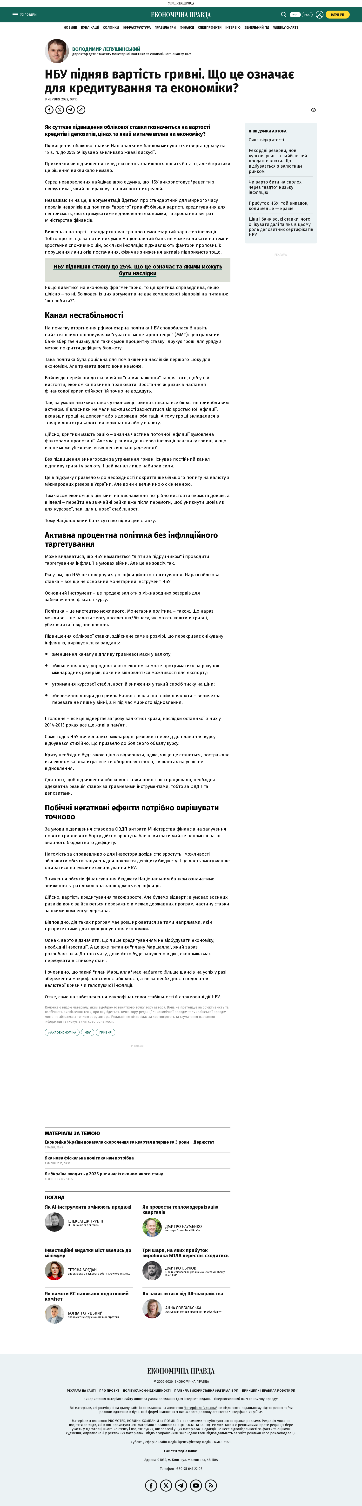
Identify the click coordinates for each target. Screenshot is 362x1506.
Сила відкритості (266, 140)
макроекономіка (62, 1032)
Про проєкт (109, 1390)
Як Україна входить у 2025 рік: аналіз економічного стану (104, 1174)
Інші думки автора (268, 131)
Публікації (90, 28)
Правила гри (165, 28)
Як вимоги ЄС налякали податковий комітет (87, 1296)
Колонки (111, 28)
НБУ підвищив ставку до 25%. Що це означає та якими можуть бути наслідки (137, 270)
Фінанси (187, 28)
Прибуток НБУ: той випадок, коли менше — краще (278, 206)
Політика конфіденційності (147, 1390)
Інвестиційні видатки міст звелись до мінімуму (88, 1252)
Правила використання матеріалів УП (206, 1390)
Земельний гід (256, 28)
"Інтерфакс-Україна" (200, 1408)
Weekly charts (286, 28)
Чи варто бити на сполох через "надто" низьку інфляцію (275, 187)
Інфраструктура (137, 28)
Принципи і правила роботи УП (268, 1390)
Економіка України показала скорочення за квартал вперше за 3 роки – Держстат (129, 1142)
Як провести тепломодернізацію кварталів (180, 1209)
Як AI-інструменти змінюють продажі (88, 1207)
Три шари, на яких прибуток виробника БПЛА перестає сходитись (185, 1252)
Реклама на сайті (81, 1390)
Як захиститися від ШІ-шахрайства (182, 1293)
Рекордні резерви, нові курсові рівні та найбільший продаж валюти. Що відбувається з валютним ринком (278, 161)
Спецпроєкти (209, 28)
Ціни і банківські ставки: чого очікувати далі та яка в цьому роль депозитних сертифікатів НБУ (281, 226)
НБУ (88, 1032)
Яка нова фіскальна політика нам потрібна (89, 1158)
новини (70, 28)
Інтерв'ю (233, 28)
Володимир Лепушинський (106, 49)
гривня (105, 1032)
